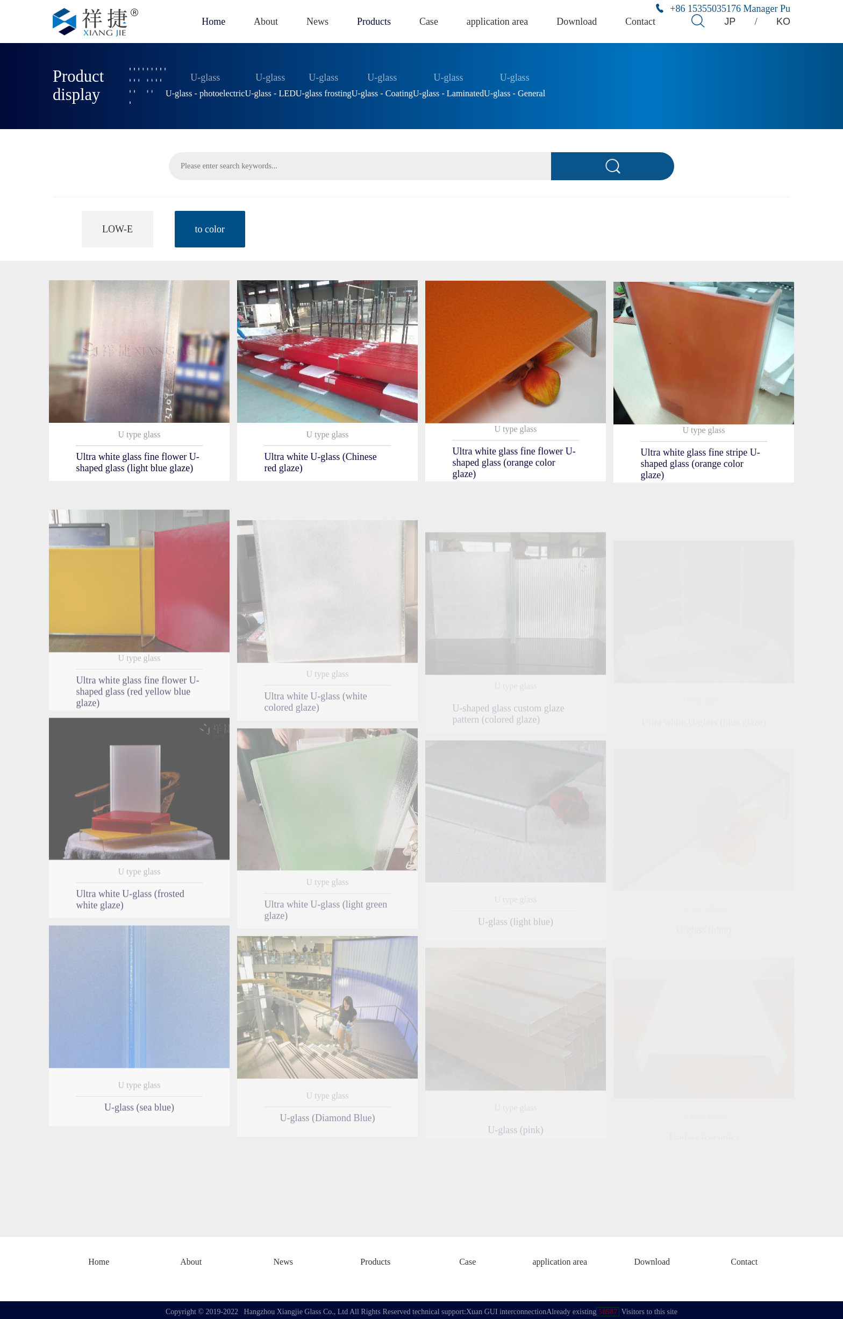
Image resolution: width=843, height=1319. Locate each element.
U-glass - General (514, 91)
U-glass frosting (324, 91)
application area (500, 21)
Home (212, 21)
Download (578, 21)
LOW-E (117, 227)
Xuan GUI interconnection (506, 1308)
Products (376, 21)
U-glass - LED (270, 91)
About (266, 21)
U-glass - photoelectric (205, 91)
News (318, 21)
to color (210, 227)
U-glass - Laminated (448, 91)
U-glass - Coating (382, 91)
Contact (641, 21)
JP (730, 21)
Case (432, 21)
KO (784, 21)
